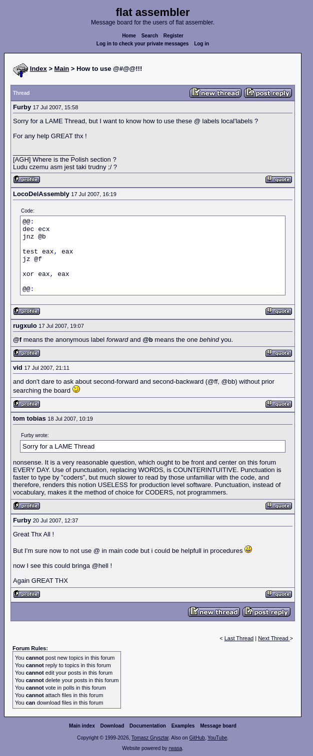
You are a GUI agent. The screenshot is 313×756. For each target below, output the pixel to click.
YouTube (217, 738)
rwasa (175, 748)
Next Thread (274, 638)
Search (150, 35)
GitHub (196, 738)
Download (112, 726)
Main (62, 68)
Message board (218, 726)
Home (129, 35)
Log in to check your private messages (142, 43)
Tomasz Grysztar (150, 738)
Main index (82, 726)
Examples (183, 726)
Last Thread (239, 638)
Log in (201, 43)
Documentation (148, 726)
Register (174, 35)
